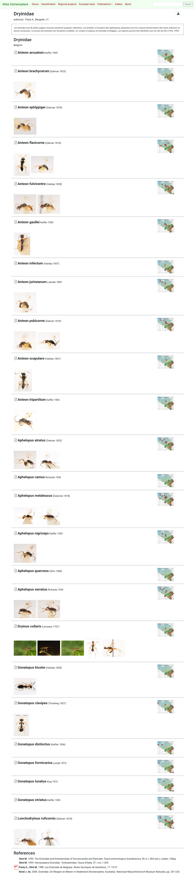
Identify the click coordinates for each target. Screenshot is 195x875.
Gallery (118, 4)
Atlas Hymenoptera (15, 4)
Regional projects (67, 4)
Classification (48, 4)
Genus (35, 4)
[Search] (167, 4)
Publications (104, 4)
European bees (87, 4)
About (128, 4)
